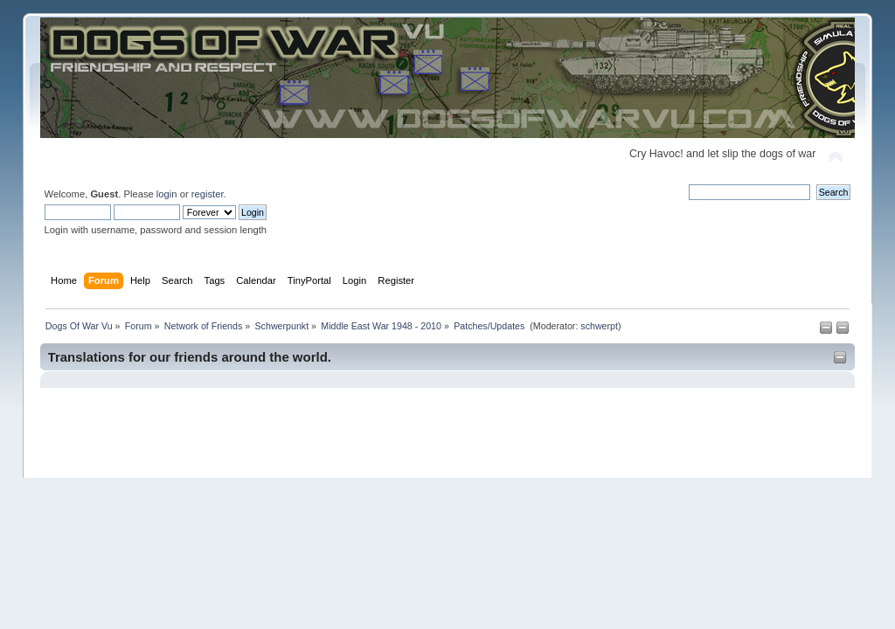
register (207, 194)
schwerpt (599, 326)
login (166, 194)
